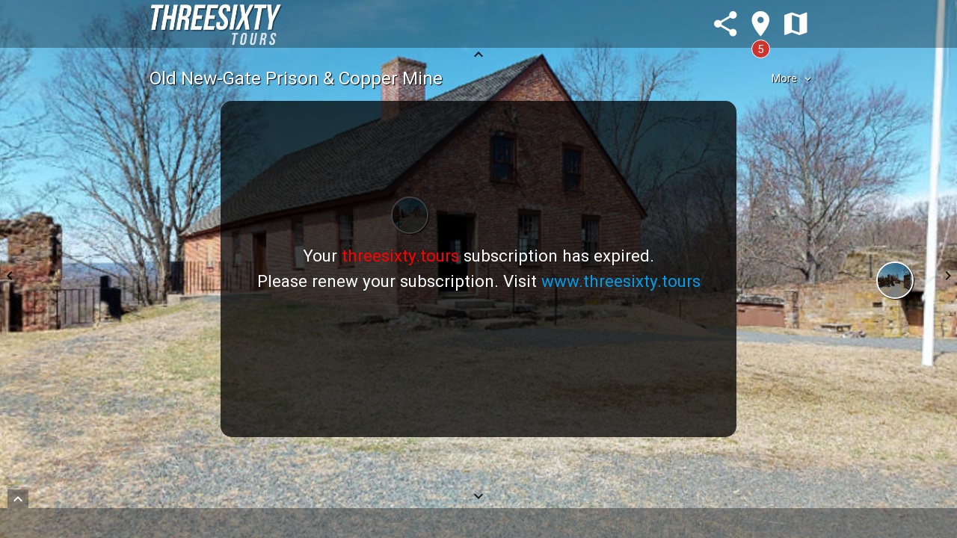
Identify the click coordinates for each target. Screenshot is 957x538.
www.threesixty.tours (621, 280)
